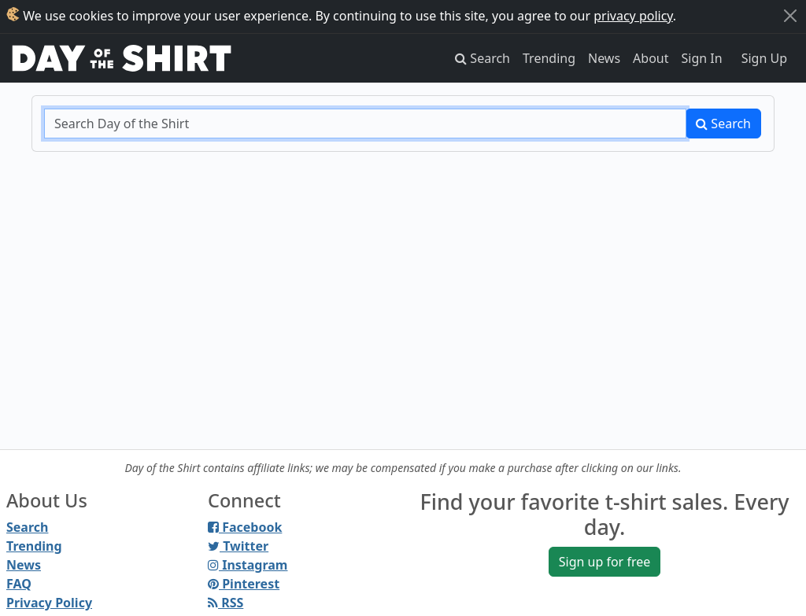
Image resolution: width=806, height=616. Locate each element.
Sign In (702, 58)
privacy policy (633, 15)
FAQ (18, 583)
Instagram (247, 565)
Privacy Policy (49, 602)
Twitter (238, 546)
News (604, 58)
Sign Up (764, 58)
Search (723, 123)
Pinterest (243, 583)
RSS (225, 602)
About (650, 58)
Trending (549, 58)
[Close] (790, 15)
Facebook (245, 527)
